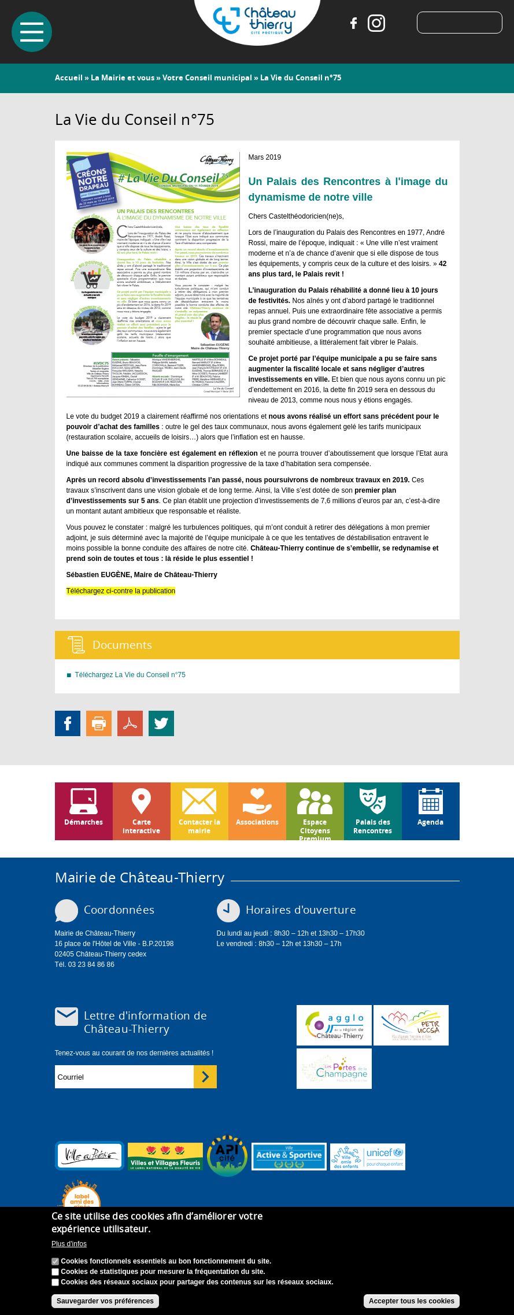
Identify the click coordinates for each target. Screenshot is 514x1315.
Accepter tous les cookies (411, 1301)
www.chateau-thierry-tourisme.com (334, 1068)
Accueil (69, 77)
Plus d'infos (69, 1244)
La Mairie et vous (122, 77)
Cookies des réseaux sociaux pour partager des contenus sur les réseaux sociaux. (197, 1282)
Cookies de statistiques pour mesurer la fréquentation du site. (163, 1272)
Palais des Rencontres (372, 826)
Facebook (353, 23)
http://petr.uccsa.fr (411, 1025)
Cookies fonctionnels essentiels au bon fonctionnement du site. (166, 1261)
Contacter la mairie (199, 826)
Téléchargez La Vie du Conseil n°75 (130, 675)
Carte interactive (141, 826)
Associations (257, 822)
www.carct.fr (334, 1025)
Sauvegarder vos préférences (105, 1301)
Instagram (376, 23)
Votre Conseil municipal (207, 77)
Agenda (430, 822)
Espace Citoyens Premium (315, 828)
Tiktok (399, 23)
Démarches (83, 822)
